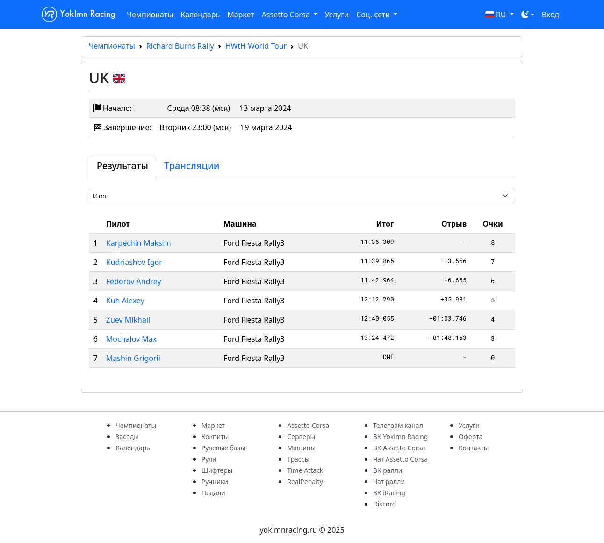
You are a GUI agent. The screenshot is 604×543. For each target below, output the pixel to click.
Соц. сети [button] (374, 14)
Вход (550, 14)
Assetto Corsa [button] (287, 14)
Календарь (200, 14)
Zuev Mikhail (128, 320)
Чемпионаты (150, 14)
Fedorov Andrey (133, 281)
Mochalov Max (131, 339)
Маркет (240, 14)
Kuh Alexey (125, 300)
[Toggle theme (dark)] (528, 14)
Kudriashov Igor (134, 262)
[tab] (122, 167)
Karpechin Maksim (138, 243)
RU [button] (496, 14)
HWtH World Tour (256, 46)
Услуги (337, 14)
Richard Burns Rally (180, 46)
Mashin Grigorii (133, 358)
